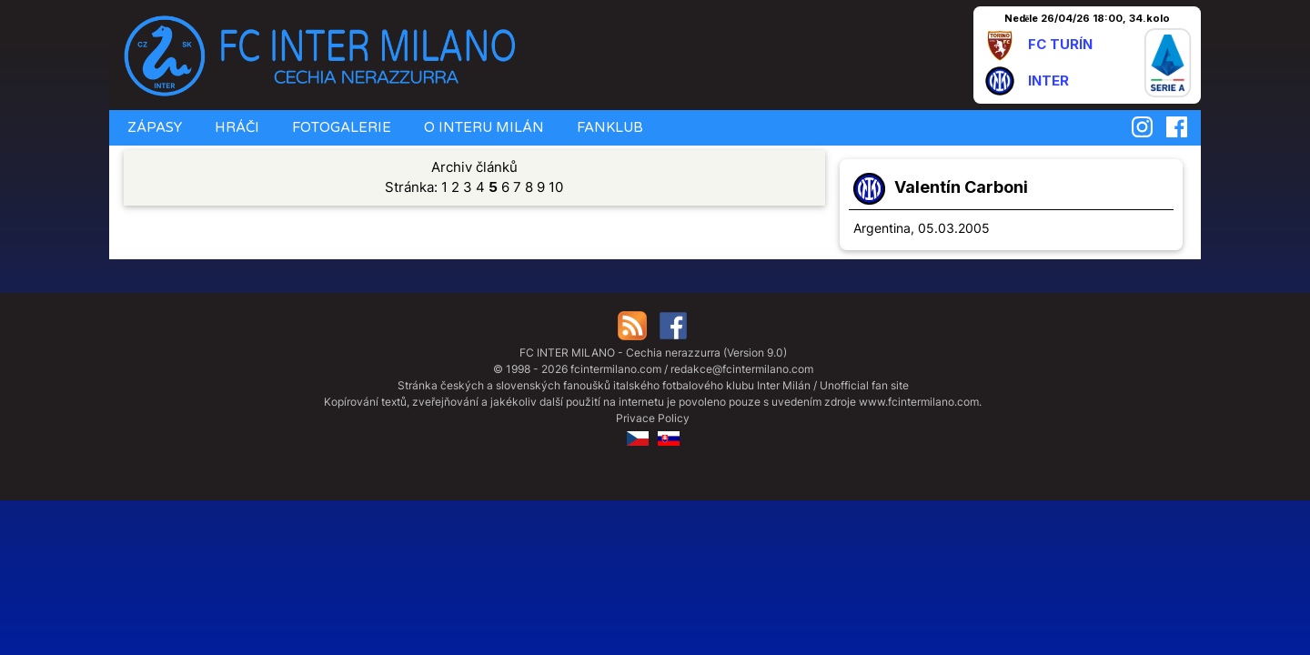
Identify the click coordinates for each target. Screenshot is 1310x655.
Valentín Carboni (961, 186)
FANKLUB (608, 127)
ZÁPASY (153, 127)
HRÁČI (235, 127)
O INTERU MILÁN (482, 127)
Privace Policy (653, 418)
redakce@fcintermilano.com (741, 369)
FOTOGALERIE (339, 127)
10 (556, 187)
